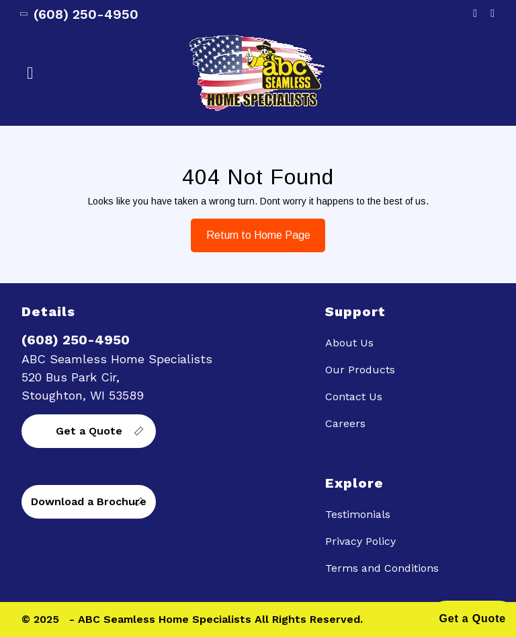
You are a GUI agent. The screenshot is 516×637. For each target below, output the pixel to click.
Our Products (360, 369)
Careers (345, 423)
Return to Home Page (250, 230)
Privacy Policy (360, 541)
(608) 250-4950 (80, 14)
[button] (104, 73)
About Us (349, 342)
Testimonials (357, 514)
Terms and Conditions (382, 568)
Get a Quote (89, 430)
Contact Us (353, 396)
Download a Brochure (88, 501)
